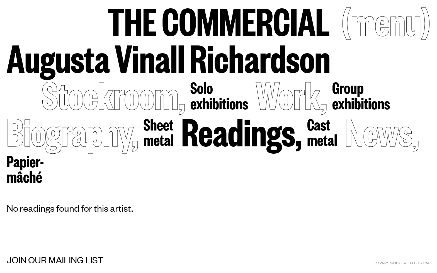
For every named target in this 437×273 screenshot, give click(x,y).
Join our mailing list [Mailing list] (55, 259)
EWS (426, 262)
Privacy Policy (387, 262)
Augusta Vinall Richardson (169, 57)
